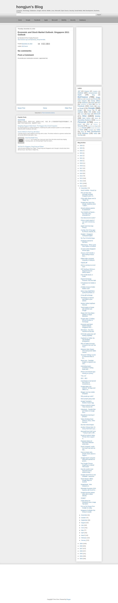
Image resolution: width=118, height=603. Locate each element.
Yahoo (95, 133)
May (82, 530)
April (82, 532)
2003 (81, 558)
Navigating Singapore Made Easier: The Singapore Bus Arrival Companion (37, 126)
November (84, 515)
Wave (82, 131)
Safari (87, 124)
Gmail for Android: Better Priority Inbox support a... (88, 437)
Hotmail (89, 110)
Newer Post (21, 108)
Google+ (80, 110)
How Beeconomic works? (88, 218)
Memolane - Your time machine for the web (87, 330)
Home (20, 20)
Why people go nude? (87, 396)
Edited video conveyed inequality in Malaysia (87, 259)
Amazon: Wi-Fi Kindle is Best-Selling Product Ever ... (88, 254)
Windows (85, 133)
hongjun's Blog (29, 7)
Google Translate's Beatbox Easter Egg (87, 402)
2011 (81, 183)
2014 (81, 176)
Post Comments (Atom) (48, 112)
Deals (92, 102)
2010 (81, 186)
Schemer (96, 124)
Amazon (86, 91)
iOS (89, 112)
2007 (81, 548)
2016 (81, 170)
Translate (90, 129)
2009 (81, 543)
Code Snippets (82, 101)
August (83, 522)
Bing (93, 95)
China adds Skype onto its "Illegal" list (88, 199)
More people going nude (88, 398)
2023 (81, 153)
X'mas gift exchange (86, 295)
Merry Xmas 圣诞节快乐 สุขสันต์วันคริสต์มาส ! (88, 291)
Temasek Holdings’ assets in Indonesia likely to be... (88, 356)
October (83, 517)
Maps (88, 114)
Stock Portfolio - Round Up (88, 190)
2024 (81, 150)
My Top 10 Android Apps (88, 238)
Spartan (93, 127)
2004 (81, 556)
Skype (96, 126)
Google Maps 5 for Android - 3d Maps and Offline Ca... (88, 388)
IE (96, 110)
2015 (81, 173)
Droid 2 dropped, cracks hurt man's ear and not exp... (88, 448)
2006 (81, 551)
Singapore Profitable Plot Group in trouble (88, 511)
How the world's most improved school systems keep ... (87, 470)
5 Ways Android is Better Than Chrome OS (88, 406)
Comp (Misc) (95, 101)
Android (80, 93)
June (82, 527)
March (83, 535)
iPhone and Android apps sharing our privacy (88, 372)
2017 (81, 168)
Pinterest (96, 122)
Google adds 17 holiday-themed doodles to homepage (88, 320)
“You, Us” (83, 376)
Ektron (96, 104)
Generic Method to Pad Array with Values (29, 132)
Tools (81, 130)
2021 (81, 158)
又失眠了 (83, 498)
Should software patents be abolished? (88, 208)
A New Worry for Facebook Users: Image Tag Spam (88, 502)
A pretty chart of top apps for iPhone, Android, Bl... (88, 230)
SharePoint (90, 126)
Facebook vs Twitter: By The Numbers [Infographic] (87, 339)
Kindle (98, 112)
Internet (80, 112)
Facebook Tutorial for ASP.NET (87, 241)
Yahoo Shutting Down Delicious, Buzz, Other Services (88, 420)
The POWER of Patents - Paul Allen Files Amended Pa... (88, 213)
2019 (81, 163)
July (82, 525)
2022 (81, 155)
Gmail (81, 108)
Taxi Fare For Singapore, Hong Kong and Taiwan (31, 146)
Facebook (37, 20)
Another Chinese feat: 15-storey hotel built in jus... (88, 427)
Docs (98, 102)
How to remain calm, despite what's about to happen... (88, 453)
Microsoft (55, 20)
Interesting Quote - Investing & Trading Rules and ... (87, 367)
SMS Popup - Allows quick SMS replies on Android (88, 245)
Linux (82, 114)
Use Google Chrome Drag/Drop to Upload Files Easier (87, 465)
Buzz (81, 99)
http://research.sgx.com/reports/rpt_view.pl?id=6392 (31, 39)
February (84, 538)
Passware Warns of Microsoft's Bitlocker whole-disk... (87, 442)
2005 (81, 553)
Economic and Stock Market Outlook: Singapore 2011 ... (87, 326)
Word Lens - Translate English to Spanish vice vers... (88, 362)
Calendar (88, 99)
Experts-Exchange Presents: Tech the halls (88, 279)
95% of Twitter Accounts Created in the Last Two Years (88, 345)
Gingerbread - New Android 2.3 (86, 485)
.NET (79, 91)
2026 (81, 145)
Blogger (98, 97)
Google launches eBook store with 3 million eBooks (88, 494)
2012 (81, 181)
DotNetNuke (83, 104)
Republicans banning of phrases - (87, 415)
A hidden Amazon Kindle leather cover (88, 287)
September (84, 520)
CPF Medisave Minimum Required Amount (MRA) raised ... (88, 270)
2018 (81, 165)
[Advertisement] (89, 55)
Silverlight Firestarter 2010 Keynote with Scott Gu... (88, 489)
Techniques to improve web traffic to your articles (87, 299)
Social (84, 128)
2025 (81, 148)
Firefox (92, 106)
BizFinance (25, 46)
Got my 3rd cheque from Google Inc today (88, 507)
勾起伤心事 (84, 262)
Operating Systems (84, 120)
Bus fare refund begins (87, 424)
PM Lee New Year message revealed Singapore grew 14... (87, 194)
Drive (90, 104)
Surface (98, 127)
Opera (96, 118)
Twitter (98, 129)
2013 (81, 178)
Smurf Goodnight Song (31, 137)
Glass (98, 106)
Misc (84, 116)
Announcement (92, 93)
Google (28, 20)
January (83, 540)
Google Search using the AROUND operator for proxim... (88, 459)
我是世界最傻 (21, 120)
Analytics (95, 91)
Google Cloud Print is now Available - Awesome (88, 475)
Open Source (86, 118)
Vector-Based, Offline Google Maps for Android (87, 480)
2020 (81, 160)
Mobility (63, 20)
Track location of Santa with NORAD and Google (87, 309)
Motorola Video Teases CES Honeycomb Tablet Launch (88, 351)
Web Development (93, 131)
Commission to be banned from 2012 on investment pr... (88, 382)
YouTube (80, 135)
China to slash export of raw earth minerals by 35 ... (88, 222)
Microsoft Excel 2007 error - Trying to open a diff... (88, 432)
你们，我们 (84, 378)
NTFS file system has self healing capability (88, 334)
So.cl (79, 127)
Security (72, 20)
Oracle (97, 120)
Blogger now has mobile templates (88, 392)
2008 (81, 546)
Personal (82, 122)
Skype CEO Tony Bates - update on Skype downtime (88, 314)
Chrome (95, 99)
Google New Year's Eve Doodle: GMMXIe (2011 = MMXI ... (88, 204)
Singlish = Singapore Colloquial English (87, 234)
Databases (82, 20)
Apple (46, 20)
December (84, 188)
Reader (79, 124)
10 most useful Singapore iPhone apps (88, 249)
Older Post (68, 108)
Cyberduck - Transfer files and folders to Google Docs (88, 411)
